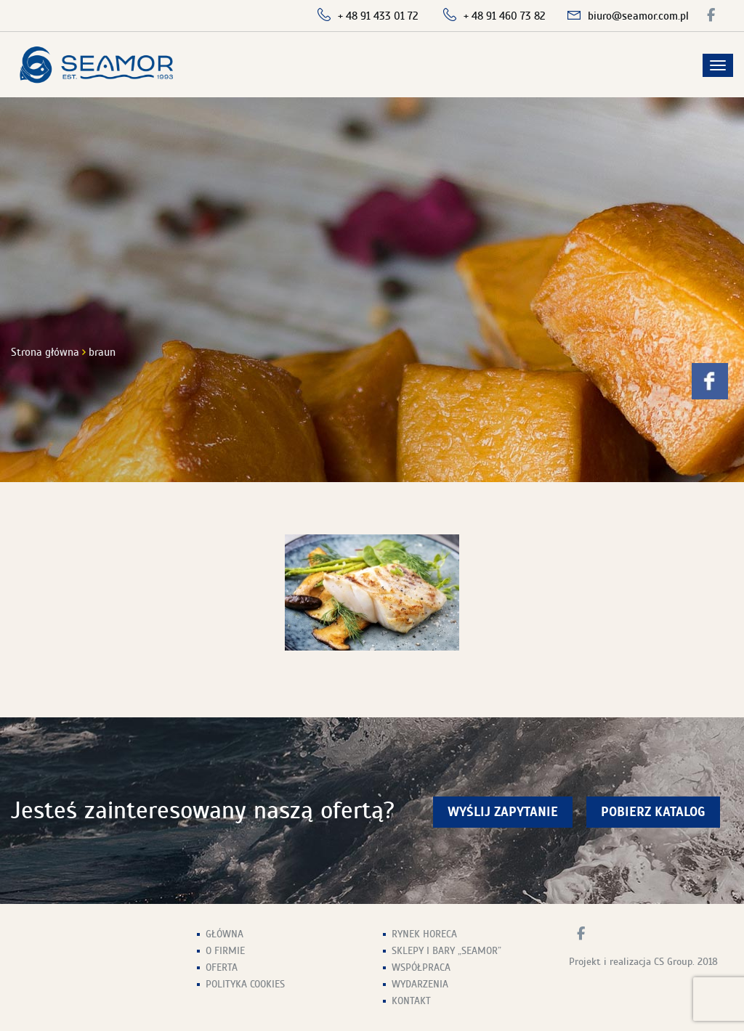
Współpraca (421, 967)
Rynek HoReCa (424, 934)
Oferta (222, 967)
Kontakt (411, 1001)
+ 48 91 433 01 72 (378, 16)
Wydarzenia (420, 984)
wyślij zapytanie (503, 812)
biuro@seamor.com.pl (638, 16)
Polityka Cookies (245, 984)
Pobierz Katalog (653, 812)
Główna (224, 934)
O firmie (225, 951)
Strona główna (45, 352)
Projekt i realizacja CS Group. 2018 (643, 961)
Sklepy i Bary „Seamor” (446, 951)
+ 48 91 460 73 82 (505, 16)
